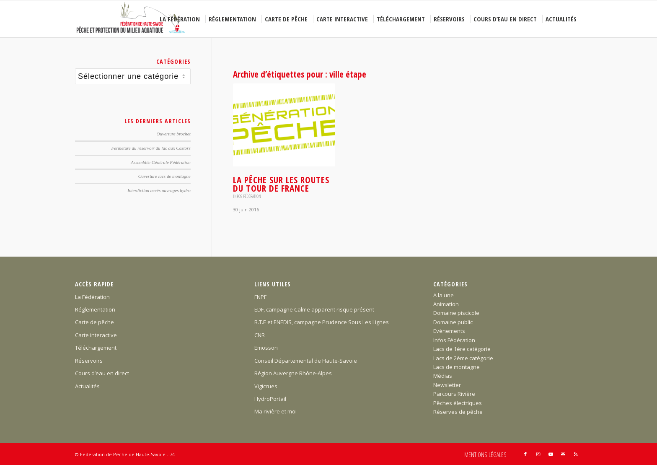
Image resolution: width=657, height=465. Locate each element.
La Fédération (92, 297)
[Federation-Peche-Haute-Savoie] (131, 18)
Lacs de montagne (456, 367)
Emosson (266, 347)
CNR (259, 335)
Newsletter (447, 385)
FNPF (260, 297)
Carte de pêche (94, 322)
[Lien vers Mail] (563, 454)
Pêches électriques (457, 403)
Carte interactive (96, 335)
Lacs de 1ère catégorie (462, 349)
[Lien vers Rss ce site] (575, 454)
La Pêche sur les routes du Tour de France (281, 184)
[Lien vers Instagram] (538, 454)
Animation (446, 304)
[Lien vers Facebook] (525, 454)
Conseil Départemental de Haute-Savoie (305, 360)
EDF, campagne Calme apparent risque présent (314, 309)
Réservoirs (89, 360)
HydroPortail (270, 399)
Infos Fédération (247, 196)
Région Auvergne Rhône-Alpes (293, 373)
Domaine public (453, 322)
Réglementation (95, 309)
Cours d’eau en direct (102, 373)
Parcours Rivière (454, 393)
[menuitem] (181, 18)
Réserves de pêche (458, 412)
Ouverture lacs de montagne (164, 176)
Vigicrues (265, 386)
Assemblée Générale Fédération (160, 162)
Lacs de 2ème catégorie (463, 358)
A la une (443, 295)
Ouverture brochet (174, 133)
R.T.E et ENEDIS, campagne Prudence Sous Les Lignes (321, 322)
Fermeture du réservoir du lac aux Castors (150, 148)
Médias (442, 375)
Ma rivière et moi (275, 411)
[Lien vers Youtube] (550, 454)
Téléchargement (95, 347)
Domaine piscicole (456, 313)
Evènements (449, 331)
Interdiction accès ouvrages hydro (158, 190)
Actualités (87, 386)
